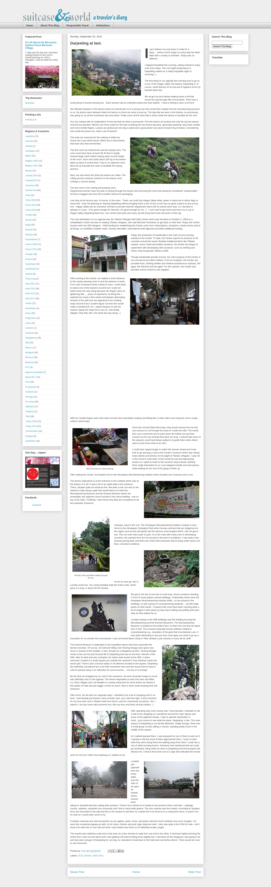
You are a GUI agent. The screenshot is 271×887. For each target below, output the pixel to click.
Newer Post (77, 872)
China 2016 (30, 205)
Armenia (29, 141)
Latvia (28, 323)
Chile (27, 195)
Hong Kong (30, 279)
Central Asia (30, 190)
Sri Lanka (29, 401)
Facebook (36, 505)
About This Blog (49, 25)
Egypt (28, 225)
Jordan (28, 303)
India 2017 (30, 298)
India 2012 (30, 293)
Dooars (88, 855)
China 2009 (30, 200)
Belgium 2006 (31, 161)
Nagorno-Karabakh (34, 372)
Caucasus (29, 185)
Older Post (194, 872)
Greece (28, 259)
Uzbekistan (30, 441)
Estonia (28, 229)
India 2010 (98, 855)
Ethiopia (29, 234)
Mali (27, 342)
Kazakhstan (30, 308)
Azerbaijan (30, 151)
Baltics (28, 156)
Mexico (28, 347)
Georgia (29, 254)
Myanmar (29, 362)
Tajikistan (29, 406)
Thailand (29, 411)
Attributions (103, 25)
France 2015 (31, 249)
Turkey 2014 (31, 426)
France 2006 (31, 244)
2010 (80, 855)
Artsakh (28, 146)
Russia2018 (30, 387)
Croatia (28, 215)
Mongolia (29, 352)
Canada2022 (31, 180)
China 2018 (30, 210)
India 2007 (30, 284)
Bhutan (28, 171)
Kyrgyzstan (30, 318)
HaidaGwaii (30, 269)
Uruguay (29, 436)
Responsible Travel (78, 25)
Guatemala (30, 264)
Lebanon (29, 328)
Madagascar (31, 338)
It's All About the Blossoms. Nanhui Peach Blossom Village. (41, 45)
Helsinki (28, 274)
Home (29, 25)
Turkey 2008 (31, 421)
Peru (27, 382)
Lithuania (29, 333)
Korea (28, 313)
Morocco (29, 357)
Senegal (29, 397)
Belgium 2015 (31, 165)
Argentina (29, 136)
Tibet (27, 416)
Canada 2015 (31, 175)
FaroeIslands (31, 239)
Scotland (29, 392)
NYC (27, 367)
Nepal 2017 (30, 377)
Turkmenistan (31, 431)
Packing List (30, 119)
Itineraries (29, 103)
